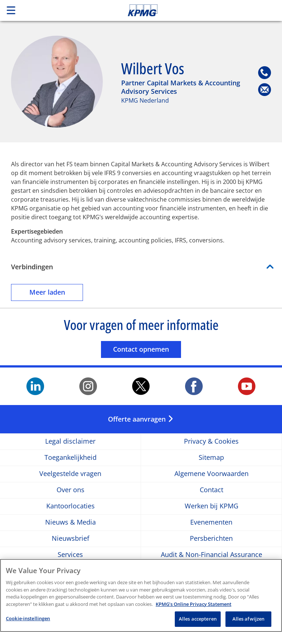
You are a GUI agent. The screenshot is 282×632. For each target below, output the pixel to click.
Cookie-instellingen (28, 622)
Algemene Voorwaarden (211, 474)
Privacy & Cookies (211, 441)
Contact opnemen (147, 349)
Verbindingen (32, 266)
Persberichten (211, 539)
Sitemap (211, 458)
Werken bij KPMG (211, 506)
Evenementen (211, 522)
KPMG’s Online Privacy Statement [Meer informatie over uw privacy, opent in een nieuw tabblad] (193, 607)
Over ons (70, 490)
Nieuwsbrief (70, 539)
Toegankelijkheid (70, 458)
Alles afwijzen (248, 622)
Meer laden (56, 292)
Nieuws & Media (70, 522)
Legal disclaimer (70, 441)
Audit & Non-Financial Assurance (211, 555)
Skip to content (198, 10)
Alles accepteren (198, 622)
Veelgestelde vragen (70, 474)
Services (70, 555)
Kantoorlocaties (70, 506)
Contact (211, 490)
